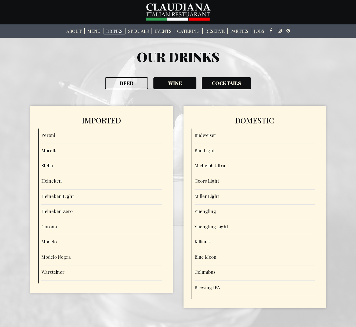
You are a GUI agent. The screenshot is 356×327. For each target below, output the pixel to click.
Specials (138, 31)
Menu (93, 31)
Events (162, 31)
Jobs (259, 31)
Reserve (215, 31)
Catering (188, 31)
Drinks (114, 31)
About (74, 31)
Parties (239, 31)
